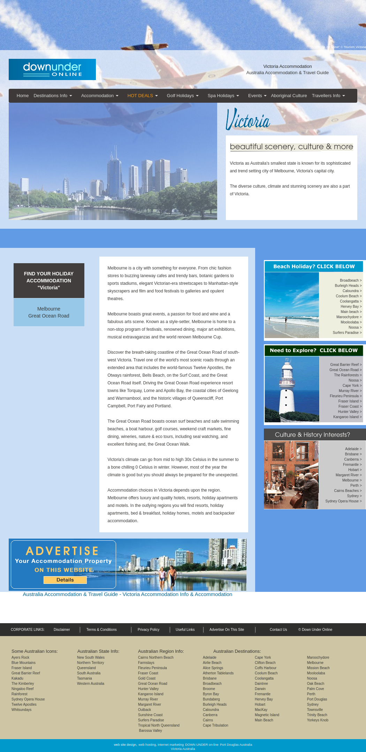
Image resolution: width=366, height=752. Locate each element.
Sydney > (354, 496)
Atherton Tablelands (218, 673)
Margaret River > (349, 475)
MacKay (261, 710)
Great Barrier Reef (26, 673)
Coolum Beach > (349, 296)
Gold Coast (146, 678)
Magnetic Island (267, 715)
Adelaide (209, 657)
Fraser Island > (350, 401)
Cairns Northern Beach (156, 657)
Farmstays (146, 663)
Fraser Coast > (349, 406)
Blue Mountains (24, 663)
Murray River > (350, 391)
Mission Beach (318, 668)
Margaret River (149, 704)
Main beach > (351, 312)
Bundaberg (211, 699)
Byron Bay (211, 694)
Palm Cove (315, 689)
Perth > (356, 485)
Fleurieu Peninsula (152, 668)
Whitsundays (21, 710)
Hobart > (355, 470)
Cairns (208, 720)
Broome (209, 689)
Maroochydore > (349, 317)
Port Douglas (317, 699)
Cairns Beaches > (348, 491)
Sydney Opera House (28, 699)
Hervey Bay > (351, 306)
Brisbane (352, 454)
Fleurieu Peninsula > (345, 396)
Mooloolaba (316, 673)
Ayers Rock (20, 657)
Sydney (313, 704)
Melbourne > (352, 480)
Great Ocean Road (48, 316)
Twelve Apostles (24, 704)
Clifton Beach (265, 663)
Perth (311, 694)
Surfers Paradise (151, 720)
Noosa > (355, 327)
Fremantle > (352, 465)
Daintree (261, 684)
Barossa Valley (150, 731)
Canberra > (352, 459)
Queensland (86, 668)
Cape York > (352, 385)
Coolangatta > (351, 301)
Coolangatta (264, 678)
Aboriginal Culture (289, 95)
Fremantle (262, 694)
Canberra (210, 715)
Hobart (260, 704)
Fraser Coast (148, 673)
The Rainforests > (348, 375)
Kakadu (17, 678)
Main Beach (264, 720)
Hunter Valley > (350, 412)
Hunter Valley (148, 689)
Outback (144, 710)
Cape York (263, 657)
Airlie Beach (212, 663)
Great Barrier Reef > (345, 365)
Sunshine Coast (150, 715)
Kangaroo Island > (347, 417)
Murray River (148, 699)
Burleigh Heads (347, 286)
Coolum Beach (266, 673)
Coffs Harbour (265, 668)
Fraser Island (22, 668)
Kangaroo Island (150, 694)
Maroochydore (318, 657)
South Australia (88, 673)
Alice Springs (213, 668)
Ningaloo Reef (22, 689)
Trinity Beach (317, 715)
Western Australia (90, 684)
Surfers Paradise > (347, 333)
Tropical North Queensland (159, 725)
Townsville (315, 710)
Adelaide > (353, 449)
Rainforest (20, 694)
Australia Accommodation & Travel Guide (287, 72)
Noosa (312, 678)
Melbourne (48, 309)
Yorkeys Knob (317, 720)
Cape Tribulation (215, 725)
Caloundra (211, 710)
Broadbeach (212, 684)
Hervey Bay (264, 699)
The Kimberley (23, 684)
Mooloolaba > (351, 322)
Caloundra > (352, 291)
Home (23, 95)
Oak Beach (315, 684)
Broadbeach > (351, 280)
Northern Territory (90, 663)
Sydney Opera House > (344, 501)
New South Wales (91, 657)
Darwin (260, 689)
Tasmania (84, 678)
